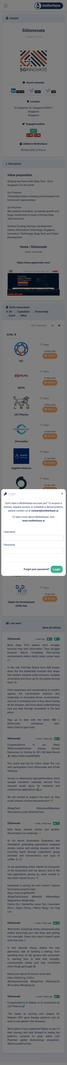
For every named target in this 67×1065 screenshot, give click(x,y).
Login (57, 569)
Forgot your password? (36, 569)
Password (9, 544)
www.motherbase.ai (33, 520)
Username (9, 531)
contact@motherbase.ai (44, 510)
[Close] (62, 493)
